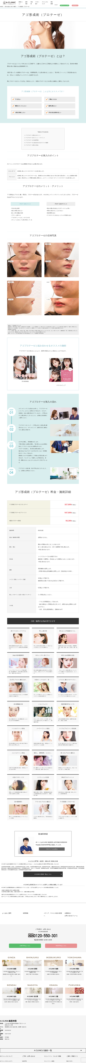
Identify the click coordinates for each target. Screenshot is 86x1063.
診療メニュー (21, 2)
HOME (1, 6)
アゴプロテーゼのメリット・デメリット (35, 137)
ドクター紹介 (37, 2)
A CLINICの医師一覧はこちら (48, 874)
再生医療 (52, 2)
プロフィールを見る (52, 849)
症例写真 (26, 2)
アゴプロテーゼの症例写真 (32, 140)
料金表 (32, 2)
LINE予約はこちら (25, 964)
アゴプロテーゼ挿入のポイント (33, 135)
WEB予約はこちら (61, 964)
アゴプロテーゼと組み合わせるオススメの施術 (37, 142)
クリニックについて (45, 2)
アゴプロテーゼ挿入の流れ (32, 145)
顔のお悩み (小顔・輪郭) (10, 6)
